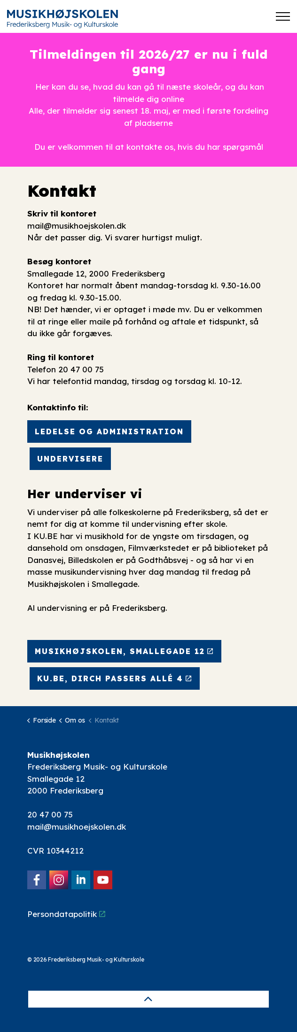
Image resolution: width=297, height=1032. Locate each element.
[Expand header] (283, 16)
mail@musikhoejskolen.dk (76, 226)
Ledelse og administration (109, 431)
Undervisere (70, 458)
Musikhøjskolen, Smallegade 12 (124, 651)
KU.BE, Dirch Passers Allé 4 (115, 678)
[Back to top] (148, 999)
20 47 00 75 (50, 814)
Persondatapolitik (66, 914)
